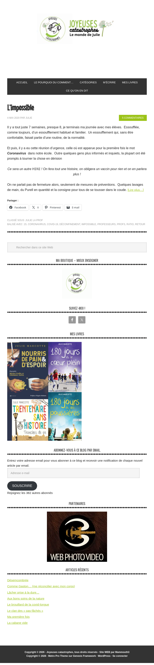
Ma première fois (18, 618)
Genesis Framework (84, 658)
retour (140, 226)
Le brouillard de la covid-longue (28, 606)
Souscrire (22, 488)
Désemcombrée (17, 582)
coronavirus (37, 226)
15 (25, 226)
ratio (130, 226)
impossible (88, 226)
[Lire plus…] (136, 192)
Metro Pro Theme (58, 658)
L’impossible (23, 108)
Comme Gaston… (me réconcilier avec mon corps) (41, 588)
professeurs (106, 226)
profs (121, 226)
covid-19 (52, 226)
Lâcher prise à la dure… (23, 594)
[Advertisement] (80, 61)
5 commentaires (133, 119)
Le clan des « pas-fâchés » (25, 612)
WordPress (104, 658)
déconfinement (69, 226)
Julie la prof (34, 222)
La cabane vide (17, 624)
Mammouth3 (122, 654)
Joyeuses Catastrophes (77, 29)
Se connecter (120, 658)
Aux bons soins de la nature (25, 600)
